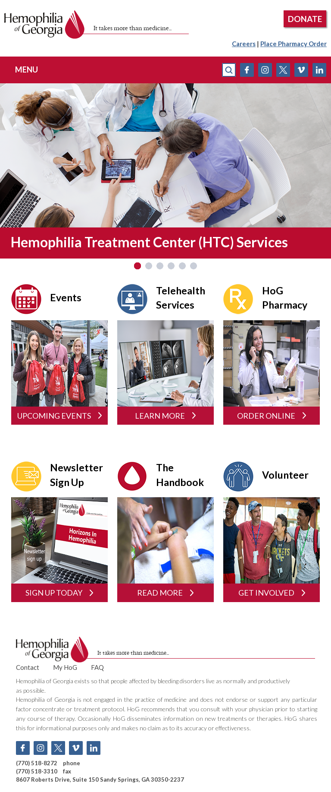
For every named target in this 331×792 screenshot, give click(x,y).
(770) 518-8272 (36, 763)
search (229, 70)
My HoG (65, 667)
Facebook (247, 70)
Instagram (265, 70)
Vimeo (301, 70)
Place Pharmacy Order (293, 43)
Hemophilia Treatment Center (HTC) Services (149, 241)
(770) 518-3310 (36, 771)
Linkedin (319, 70)
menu (26, 69)
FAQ (97, 667)
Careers (244, 43)
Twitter (283, 70)
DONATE (305, 19)
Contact (27, 667)
